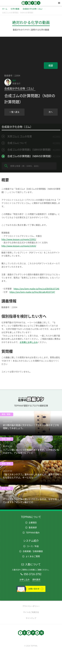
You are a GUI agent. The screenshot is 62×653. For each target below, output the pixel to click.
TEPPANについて (31, 517)
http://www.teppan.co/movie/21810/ (18, 246)
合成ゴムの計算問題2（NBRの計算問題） (30, 156)
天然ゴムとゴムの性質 (19, 136)
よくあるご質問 (31, 556)
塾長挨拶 (31, 527)
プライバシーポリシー (31, 606)
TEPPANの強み (31, 533)
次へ (51, 112)
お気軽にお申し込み (29, 342)
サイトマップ (31, 618)
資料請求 (36, 580)
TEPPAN (31, 3)
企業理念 (31, 523)
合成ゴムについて (17, 143)
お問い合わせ (31, 589)
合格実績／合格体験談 (31, 551)
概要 (50, 65)
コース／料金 (31, 546)
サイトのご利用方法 (31, 612)
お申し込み (24, 580)
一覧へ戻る (14, 112)
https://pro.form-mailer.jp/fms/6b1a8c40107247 (32, 292)
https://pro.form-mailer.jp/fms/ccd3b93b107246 (36, 289)
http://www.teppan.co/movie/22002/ (18, 239)
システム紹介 (31, 540)
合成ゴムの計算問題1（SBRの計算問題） (29, 149)
